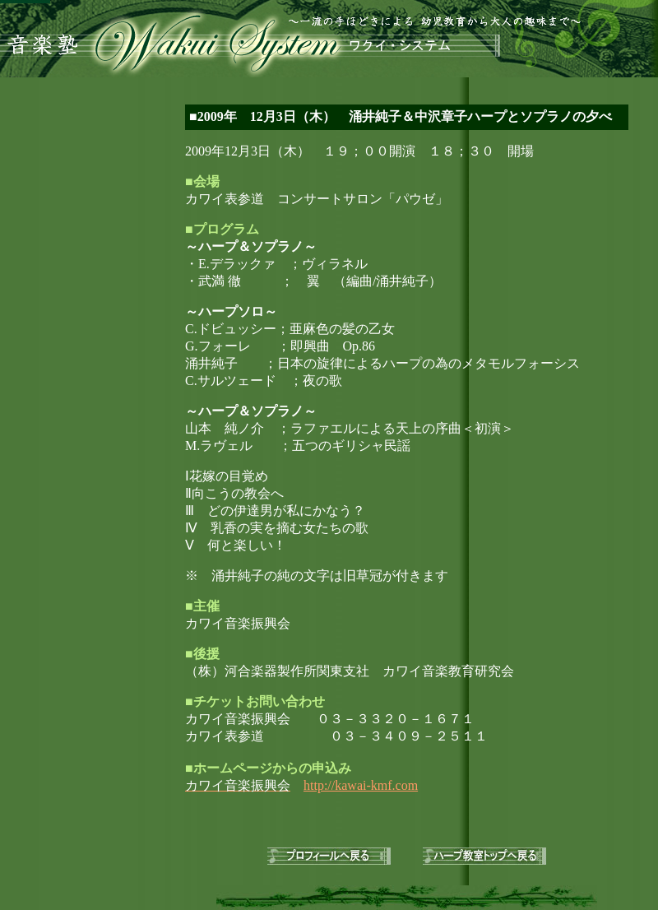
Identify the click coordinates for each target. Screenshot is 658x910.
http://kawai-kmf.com (361, 785)
